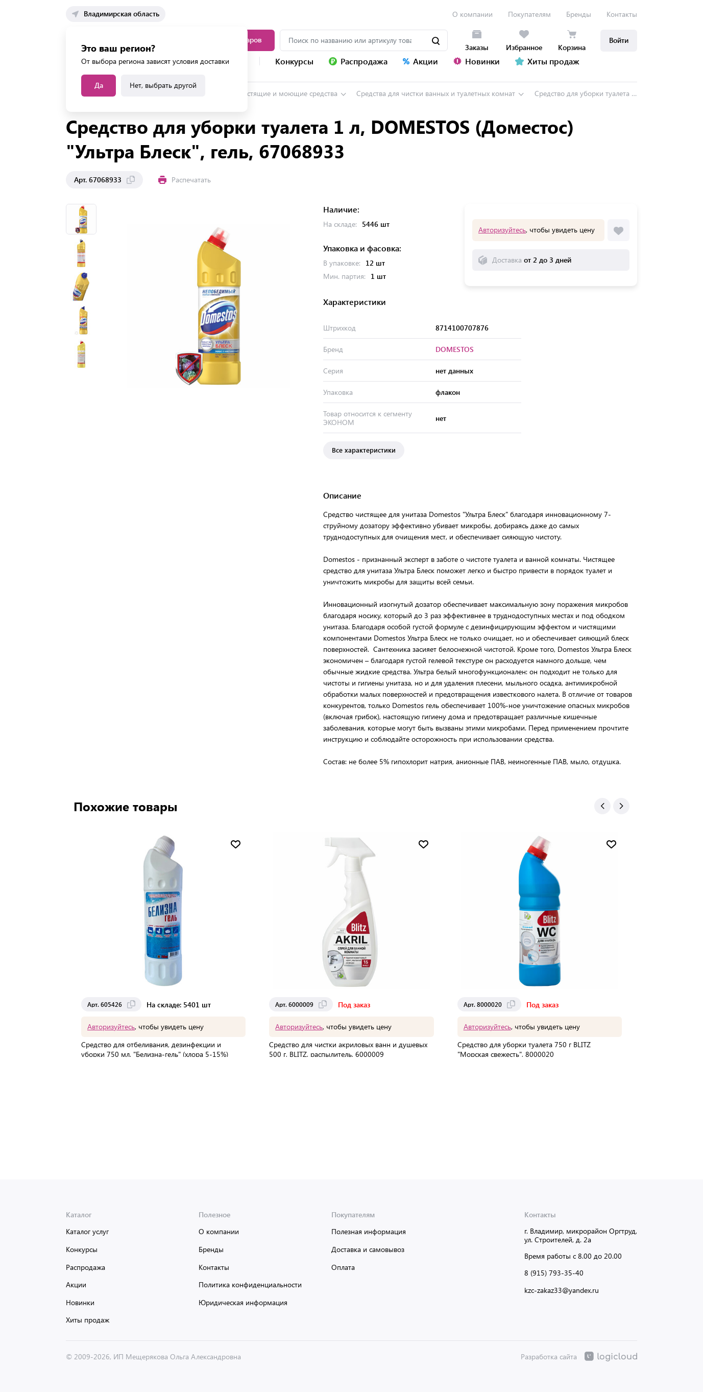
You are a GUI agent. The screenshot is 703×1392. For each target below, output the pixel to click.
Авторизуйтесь (502, 229)
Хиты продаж (87, 1320)
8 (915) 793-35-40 (554, 1273)
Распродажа (85, 1267)
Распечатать (184, 179)
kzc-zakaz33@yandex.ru (561, 1290)
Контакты (622, 14)
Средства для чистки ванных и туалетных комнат (435, 93)
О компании (472, 14)
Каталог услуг (87, 1231)
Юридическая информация (243, 1302)
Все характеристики (364, 449)
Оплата (343, 1267)
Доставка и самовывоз (367, 1249)
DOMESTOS (454, 349)
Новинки (80, 1302)
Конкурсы (82, 1249)
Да (98, 85)
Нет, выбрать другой (163, 85)
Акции (76, 1284)
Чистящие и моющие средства (287, 93)
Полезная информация (368, 1231)
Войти (618, 40)
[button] (602, 806)
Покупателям (529, 14)
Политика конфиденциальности (250, 1284)
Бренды (578, 14)
